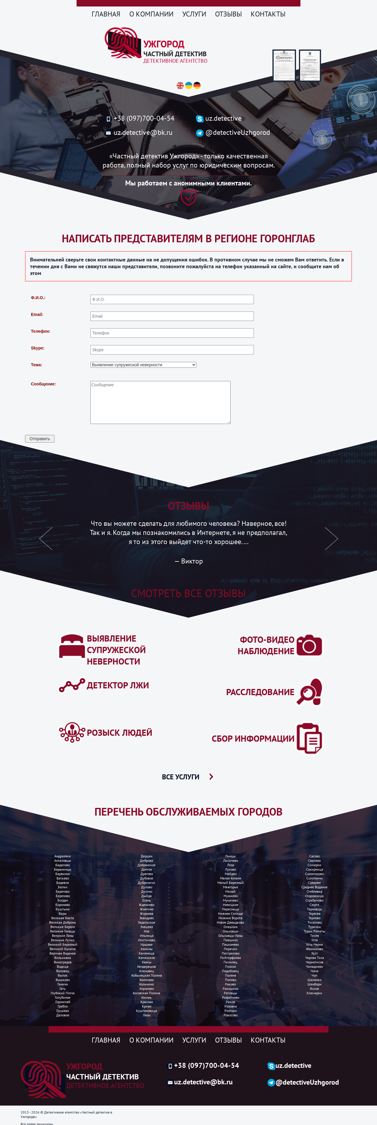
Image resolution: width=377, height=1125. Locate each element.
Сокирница (314, 869)
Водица (62, 966)
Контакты (268, 14)
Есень (146, 900)
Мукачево (230, 900)
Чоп (314, 975)
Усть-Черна (314, 944)
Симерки (314, 865)
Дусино (146, 891)
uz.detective (219, 118)
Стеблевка (314, 891)
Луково (230, 869)
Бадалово (62, 865)
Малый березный (230, 882)
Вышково (63, 979)
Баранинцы (62, 869)
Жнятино (146, 909)
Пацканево (230, 944)
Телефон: (40, 331)
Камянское (146, 957)
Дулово (146, 887)
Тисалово (314, 922)
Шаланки (314, 979)
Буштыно (63, 909)
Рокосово (231, 1015)
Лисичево (230, 860)
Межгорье (230, 887)
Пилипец (230, 962)
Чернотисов (314, 962)
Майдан (231, 873)
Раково (230, 984)
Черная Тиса (314, 957)
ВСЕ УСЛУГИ (180, 776)
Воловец (62, 971)
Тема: (36, 364)
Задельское (146, 922)
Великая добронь (62, 922)
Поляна (230, 975)
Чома (314, 971)
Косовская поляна (146, 993)
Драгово (146, 873)
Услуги (194, 14)
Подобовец (230, 971)
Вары (63, 913)
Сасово (314, 856)
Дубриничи (146, 882)
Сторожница (314, 896)
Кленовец (146, 971)
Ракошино (230, 988)
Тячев (314, 935)
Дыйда (146, 896)
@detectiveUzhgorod (233, 132)
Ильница (146, 935)
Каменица (146, 953)
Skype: (37, 348)
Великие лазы (63, 935)
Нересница (230, 909)
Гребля (63, 1006)
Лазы (147, 1015)
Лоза (230, 865)
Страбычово (314, 900)
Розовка (230, 1006)
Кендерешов (146, 966)
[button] (46, 542)
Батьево (63, 878)
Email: (37, 314)
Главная (106, 14)
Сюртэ (314, 904)
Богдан (62, 900)
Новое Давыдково (230, 922)
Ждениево (146, 904)
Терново (314, 918)
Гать (62, 988)
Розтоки (230, 1010)
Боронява (62, 904)
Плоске (230, 966)
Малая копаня (230, 878)
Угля (314, 940)
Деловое (62, 1015)
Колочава (147, 979)
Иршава (146, 944)
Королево (147, 988)
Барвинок (62, 873)
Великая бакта (62, 918)
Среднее (314, 882)
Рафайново (230, 997)
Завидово (146, 918)
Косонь (146, 997)
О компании (151, 14)
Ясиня (314, 988)
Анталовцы (62, 860)
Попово (230, 979)
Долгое (146, 869)
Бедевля (62, 882)
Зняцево (146, 926)
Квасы (146, 962)
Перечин (230, 949)
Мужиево (231, 896)
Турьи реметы (314, 931)
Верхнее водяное (62, 953)
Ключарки (314, 993)
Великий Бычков (63, 949)
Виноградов (63, 962)
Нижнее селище (230, 913)
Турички (314, 926)
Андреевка (62, 856)
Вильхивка (62, 957)
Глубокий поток (63, 993)
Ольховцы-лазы (230, 935)
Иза (146, 931)
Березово (63, 896)
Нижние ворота (230, 918)
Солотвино (314, 878)
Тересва (314, 913)
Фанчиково (314, 949)
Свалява (314, 860)
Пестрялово (230, 953)
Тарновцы (314, 909)
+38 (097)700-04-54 (139, 118)
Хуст (314, 953)
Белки (62, 887)
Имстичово (146, 940)
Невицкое (230, 904)
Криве (146, 1006)
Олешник (231, 926)
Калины (147, 949)
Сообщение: (43, 384)
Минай (230, 891)
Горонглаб (62, 1002)
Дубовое (146, 878)
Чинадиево (314, 966)
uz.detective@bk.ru (139, 132)
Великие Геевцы (62, 931)
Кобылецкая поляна (146, 975)
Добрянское (147, 865)
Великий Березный (62, 944)
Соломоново (314, 873)
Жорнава (146, 913)
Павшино (231, 940)
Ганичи (62, 984)
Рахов (230, 1002)
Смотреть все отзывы (188, 593)
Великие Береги (62, 926)
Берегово (63, 891)
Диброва (146, 860)
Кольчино (146, 984)
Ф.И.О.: (38, 297)
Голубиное (62, 997)
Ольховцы (230, 931)
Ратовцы (230, 993)
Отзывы (228, 14)
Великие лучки (63, 940)
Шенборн (314, 984)
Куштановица (146, 1010)
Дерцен (146, 856)
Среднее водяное (314, 887)
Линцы (230, 856)
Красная (146, 1002)
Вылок (62, 975)
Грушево (62, 1010)
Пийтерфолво (230, 957)
